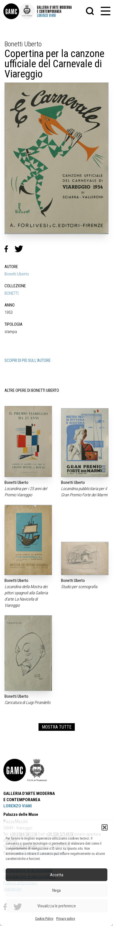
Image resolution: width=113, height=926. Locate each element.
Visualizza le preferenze (56, 905)
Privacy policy (65, 919)
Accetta (56, 874)
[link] (11, 11)
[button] (104, 827)
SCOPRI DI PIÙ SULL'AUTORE (27, 360)
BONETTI (11, 293)
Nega (56, 890)
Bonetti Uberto (16, 274)
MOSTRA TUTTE (56, 727)
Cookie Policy (44, 919)
